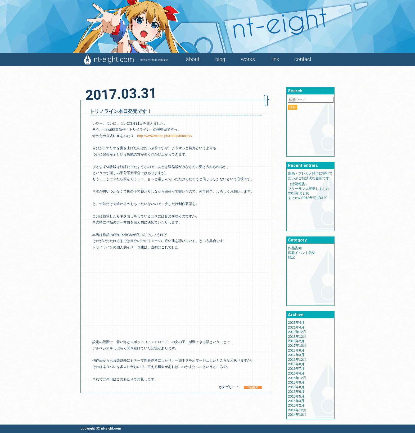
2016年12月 (297, 360)
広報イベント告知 (301, 253)
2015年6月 (296, 392)
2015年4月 (296, 401)
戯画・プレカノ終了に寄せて (310, 173)
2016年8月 (296, 364)
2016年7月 (296, 369)
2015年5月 (296, 396)
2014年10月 (297, 415)
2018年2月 (296, 341)
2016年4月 (296, 373)
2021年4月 (296, 327)
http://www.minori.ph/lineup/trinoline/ (164, 136)
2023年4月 (296, 323)
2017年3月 (296, 355)
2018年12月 (297, 337)
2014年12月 (297, 410)
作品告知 (252, 387)
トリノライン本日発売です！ (121, 111)
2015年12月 (297, 378)
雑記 (291, 257)
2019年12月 (297, 332)
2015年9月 (296, 382)
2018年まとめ (298, 193)
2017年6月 (296, 350)
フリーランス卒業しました (308, 189)
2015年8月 (296, 387)
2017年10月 (297, 346)
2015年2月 (296, 405)
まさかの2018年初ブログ (307, 198)
